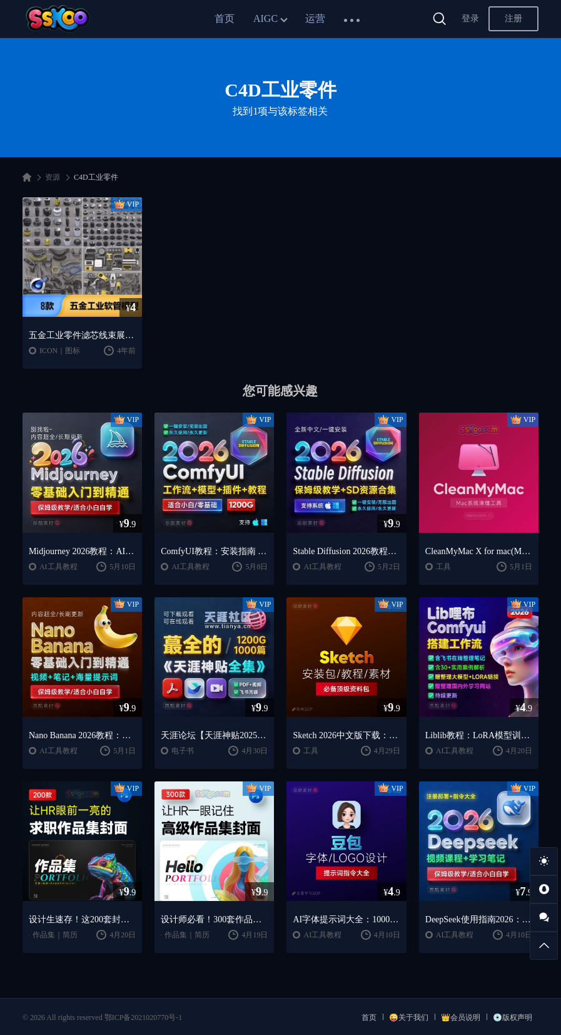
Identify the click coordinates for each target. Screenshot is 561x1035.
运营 (315, 18)
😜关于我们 (408, 1017)
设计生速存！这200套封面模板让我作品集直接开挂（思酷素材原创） (82, 919)
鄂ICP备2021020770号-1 (143, 1017)
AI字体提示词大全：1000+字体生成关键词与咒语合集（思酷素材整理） (346, 919)
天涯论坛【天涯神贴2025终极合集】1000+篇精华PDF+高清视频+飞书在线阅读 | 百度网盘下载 (214, 735)
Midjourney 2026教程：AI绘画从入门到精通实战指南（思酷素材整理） (82, 551)
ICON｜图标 (59, 350)
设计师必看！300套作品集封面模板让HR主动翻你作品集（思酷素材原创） (214, 919)
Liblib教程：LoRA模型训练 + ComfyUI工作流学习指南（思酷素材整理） (478, 735)
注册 (513, 18)
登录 (470, 18)
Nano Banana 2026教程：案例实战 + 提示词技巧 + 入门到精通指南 (82, 735)
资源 (52, 177)
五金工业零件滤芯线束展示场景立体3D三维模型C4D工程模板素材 (82, 335)
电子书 (182, 750)
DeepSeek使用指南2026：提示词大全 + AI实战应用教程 (478, 919)
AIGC (265, 18)
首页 (225, 18)
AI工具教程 (58, 566)
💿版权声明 (512, 1017)
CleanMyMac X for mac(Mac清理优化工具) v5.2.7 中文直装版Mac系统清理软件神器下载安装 (478, 551)
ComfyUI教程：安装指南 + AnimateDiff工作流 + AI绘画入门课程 (214, 551)
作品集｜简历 (55, 934)
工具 (443, 566)
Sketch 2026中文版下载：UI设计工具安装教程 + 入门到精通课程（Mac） (346, 735)
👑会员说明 (460, 1017)
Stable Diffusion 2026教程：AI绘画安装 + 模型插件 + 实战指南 (346, 551)
